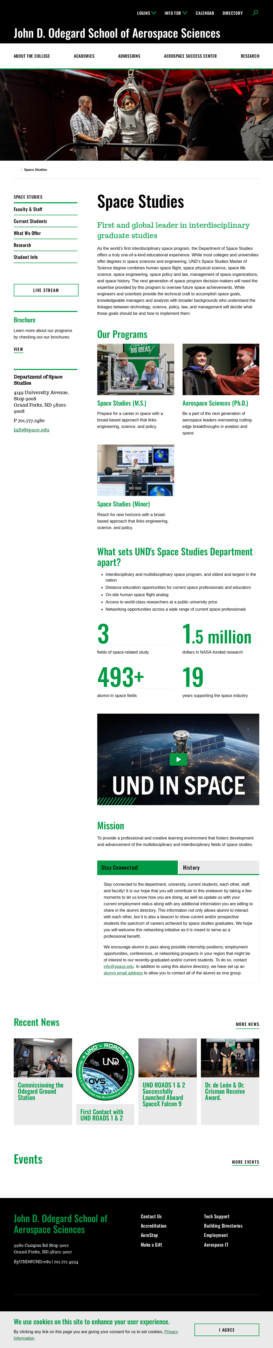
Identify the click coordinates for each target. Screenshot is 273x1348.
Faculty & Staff (28, 209)
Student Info (26, 256)
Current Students (30, 221)
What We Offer (27, 233)
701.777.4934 (66, 1262)
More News (248, 1024)
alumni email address (123, 973)
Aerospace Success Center (190, 56)
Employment (216, 1235)
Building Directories (223, 1225)
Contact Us (151, 1216)
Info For (176, 13)
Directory (233, 13)
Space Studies (28, 197)
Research (250, 56)
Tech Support (216, 1216)
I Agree (239, 1330)
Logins (146, 13)
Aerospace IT (216, 1244)
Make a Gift (151, 1244)
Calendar (205, 13)
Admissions (129, 56)
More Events (245, 1162)
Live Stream (46, 290)
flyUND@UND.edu (32, 1262)
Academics (84, 56)
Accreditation (154, 1225)
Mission (110, 825)
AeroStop (149, 1235)
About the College (32, 56)
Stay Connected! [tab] (120, 867)
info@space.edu (119, 966)
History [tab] (191, 867)
